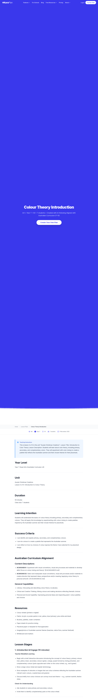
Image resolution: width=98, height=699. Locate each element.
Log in (82, 2)
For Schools (35, 2)
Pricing (61, 2)
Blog (42, 2)
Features (26, 2)
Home (16, 426)
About (67, 2)
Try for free (90, 2)
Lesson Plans (24, 426)
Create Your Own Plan (49, 222)
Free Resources (51, 2)
